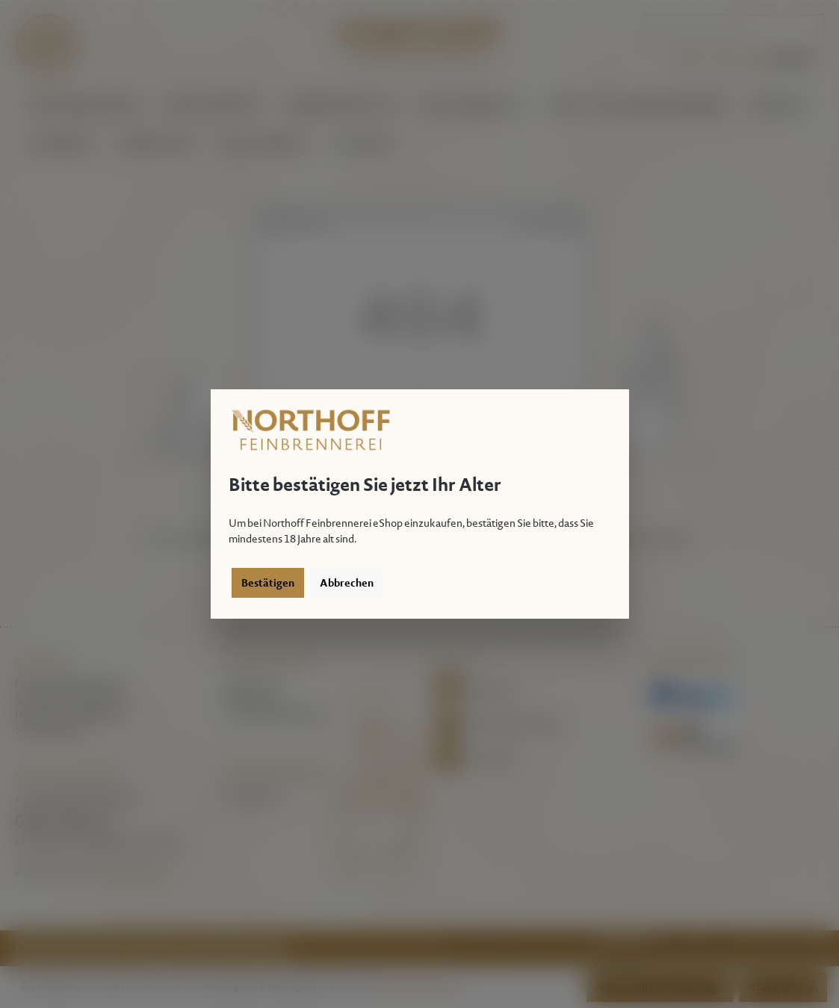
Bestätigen (267, 582)
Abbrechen (347, 582)
